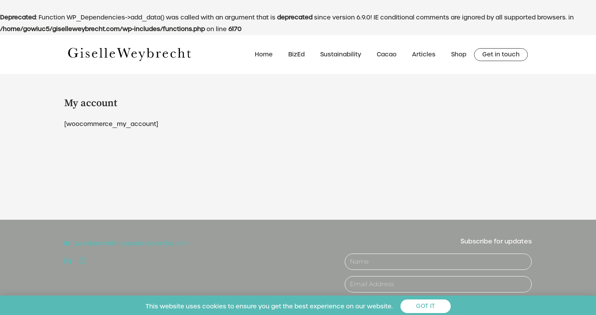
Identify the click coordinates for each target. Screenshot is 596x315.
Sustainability (340, 54)
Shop (458, 54)
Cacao (387, 54)
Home (264, 54)
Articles (424, 54)
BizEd (296, 54)
